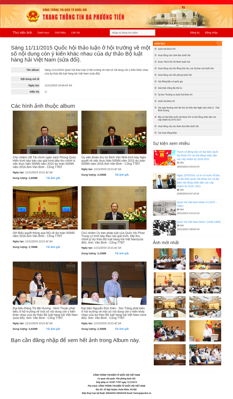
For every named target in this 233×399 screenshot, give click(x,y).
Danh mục (43, 32)
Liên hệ (75, 32)
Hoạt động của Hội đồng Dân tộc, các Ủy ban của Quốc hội (186, 68)
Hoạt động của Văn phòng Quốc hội (175, 75)
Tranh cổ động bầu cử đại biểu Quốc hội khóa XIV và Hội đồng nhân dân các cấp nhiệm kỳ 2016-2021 (197, 155)
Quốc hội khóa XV (166, 101)
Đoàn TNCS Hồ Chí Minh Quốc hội (174, 61)
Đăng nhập (211, 32)
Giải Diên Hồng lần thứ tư (170, 88)
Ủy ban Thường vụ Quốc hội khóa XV (175, 94)
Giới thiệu (60, 32)
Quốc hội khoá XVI (166, 49)
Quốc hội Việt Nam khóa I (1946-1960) (199, 221)
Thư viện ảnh (22, 32)
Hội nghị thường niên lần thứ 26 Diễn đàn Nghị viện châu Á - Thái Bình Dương (189, 109)
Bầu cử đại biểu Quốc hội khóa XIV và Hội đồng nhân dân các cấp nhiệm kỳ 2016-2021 (187, 118)
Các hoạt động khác (167, 132)
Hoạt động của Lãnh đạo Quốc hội (174, 55)
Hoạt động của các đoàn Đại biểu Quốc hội (178, 126)
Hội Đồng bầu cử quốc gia (170, 81)
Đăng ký (195, 32)
